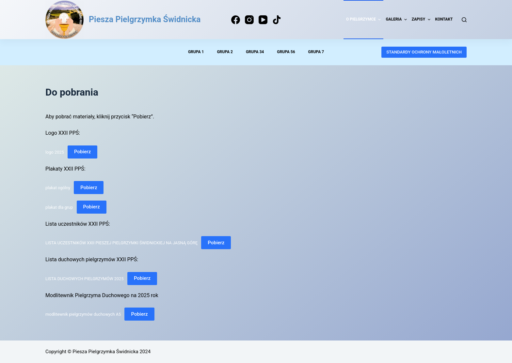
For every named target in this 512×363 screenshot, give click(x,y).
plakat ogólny (57, 187)
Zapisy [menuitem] (422, 20)
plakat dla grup (59, 206)
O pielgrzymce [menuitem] (364, 20)
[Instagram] (249, 19)
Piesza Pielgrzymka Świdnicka (144, 19)
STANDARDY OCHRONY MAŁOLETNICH (424, 52)
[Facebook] (235, 19)
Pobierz (82, 152)
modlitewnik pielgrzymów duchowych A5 (83, 314)
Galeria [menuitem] (397, 20)
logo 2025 (54, 151)
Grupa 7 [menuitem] (316, 52)
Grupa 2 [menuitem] (224, 52)
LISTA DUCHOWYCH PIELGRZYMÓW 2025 (84, 278)
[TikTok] (276, 19)
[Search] (464, 19)
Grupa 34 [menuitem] (255, 52)
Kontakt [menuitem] (444, 19)
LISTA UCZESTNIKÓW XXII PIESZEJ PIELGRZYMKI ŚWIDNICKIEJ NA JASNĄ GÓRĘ (121, 242)
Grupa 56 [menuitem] (286, 52)
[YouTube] (263, 19)
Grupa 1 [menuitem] (196, 52)
